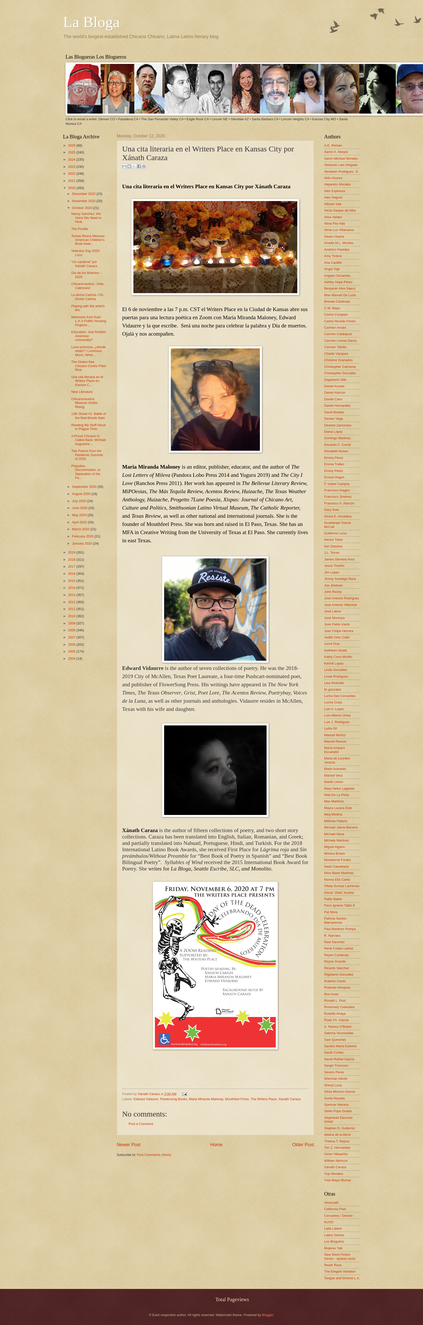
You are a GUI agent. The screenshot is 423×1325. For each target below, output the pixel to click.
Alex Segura (333, 197)
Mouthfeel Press (237, 1099)
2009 (72, 623)
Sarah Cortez (334, 1052)
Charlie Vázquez (336, 354)
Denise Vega (333, 419)
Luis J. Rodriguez (337, 722)
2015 (72, 581)
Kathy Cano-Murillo (338, 657)
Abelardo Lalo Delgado (341, 165)
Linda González (335, 670)
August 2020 (81, 494)
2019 (72, 552)
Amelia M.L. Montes (338, 243)
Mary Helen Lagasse (339, 788)
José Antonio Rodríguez (341, 598)
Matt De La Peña (336, 795)
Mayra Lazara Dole (338, 808)
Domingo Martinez (337, 438)
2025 (72, 152)
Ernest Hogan (334, 477)
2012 (72, 602)
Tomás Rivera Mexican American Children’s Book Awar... (87, 240)
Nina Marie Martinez (339, 873)
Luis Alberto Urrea (337, 715)
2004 (72, 658)
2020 (72, 188)
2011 (72, 609)
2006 (72, 644)
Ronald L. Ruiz (335, 1000)
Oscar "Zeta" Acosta (339, 893)
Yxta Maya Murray (337, 1180)
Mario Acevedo (335, 769)
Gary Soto (331, 510)
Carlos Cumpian (336, 314)
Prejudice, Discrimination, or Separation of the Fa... (85, 472)
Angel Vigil (332, 269)
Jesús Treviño (334, 566)
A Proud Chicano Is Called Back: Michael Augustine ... (88, 440)
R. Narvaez (332, 935)
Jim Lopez (331, 572)
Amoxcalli (331, 1203)
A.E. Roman (333, 145)
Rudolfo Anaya (335, 1013)
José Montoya (334, 618)
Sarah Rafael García (339, 1059)
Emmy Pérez (333, 471)
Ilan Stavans (333, 546)
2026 (72, 145)
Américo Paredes (337, 249)
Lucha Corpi (333, 702)
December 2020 (84, 194)
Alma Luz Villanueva (339, 230)
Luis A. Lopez (334, 709)
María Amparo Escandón (334, 750)
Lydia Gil (330, 728)
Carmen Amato (335, 327)
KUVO (329, 1222)
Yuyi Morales (333, 1174)
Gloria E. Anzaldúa (338, 516)
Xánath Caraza (149, 1094)
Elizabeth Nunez (336, 451)
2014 (72, 588)
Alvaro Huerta (334, 236)
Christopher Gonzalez (340, 373)
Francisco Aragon (337, 490)
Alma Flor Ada (334, 223)
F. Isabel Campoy (337, 484)
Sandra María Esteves (340, 1046)
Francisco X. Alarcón (339, 503)
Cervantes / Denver (338, 1216)
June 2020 (80, 508)
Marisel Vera (333, 775)
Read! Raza (333, 1265)
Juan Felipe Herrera (338, 631)
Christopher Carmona (340, 367)
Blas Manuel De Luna (340, 295)
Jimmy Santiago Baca (340, 579)
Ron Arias (331, 994)
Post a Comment (141, 1124)
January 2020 (82, 543)
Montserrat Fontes (337, 860)
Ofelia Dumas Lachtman (341, 886)
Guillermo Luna (335, 533)
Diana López (333, 432)
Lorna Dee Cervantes (339, 696)
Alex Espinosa (334, 191)
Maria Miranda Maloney (206, 1099)
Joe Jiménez (333, 585)
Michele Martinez (336, 840)
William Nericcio (336, 1161)
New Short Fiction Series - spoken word (339, 1256)
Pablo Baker (333, 899)
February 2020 (83, 536)
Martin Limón (333, 782)
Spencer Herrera (336, 1105)
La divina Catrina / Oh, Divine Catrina (87, 297)
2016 (72, 574)
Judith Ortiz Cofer (337, 637)
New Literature (82, 392)
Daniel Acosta (334, 386)
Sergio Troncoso (336, 1065)
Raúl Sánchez (334, 942)
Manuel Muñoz (335, 735)
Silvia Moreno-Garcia (339, 1092)
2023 (72, 167)
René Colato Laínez (338, 948)
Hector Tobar (333, 540)
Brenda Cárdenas (337, 301)
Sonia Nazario (334, 1098)
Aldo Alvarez (333, 178)
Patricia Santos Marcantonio (335, 920)
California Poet (335, 1209)
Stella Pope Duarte (338, 1111)
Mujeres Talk (333, 1248)
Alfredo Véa (332, 204)
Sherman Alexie (335, 1078)
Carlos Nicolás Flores (339, 321)
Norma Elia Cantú (337, 879)
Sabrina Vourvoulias (339, 1033)
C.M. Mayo (332, 308)
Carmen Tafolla (335, 347)
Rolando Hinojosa (337, 987)
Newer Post (129, 1144)
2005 (72, 651)
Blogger (267, 1315)
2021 (72, 181)
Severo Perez (334, 1072)
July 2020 (79, 501)
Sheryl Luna (333, 1085)
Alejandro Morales (337, 184)
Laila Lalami (333, 1228)
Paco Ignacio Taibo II (339, 905)
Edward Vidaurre (146, 1099)
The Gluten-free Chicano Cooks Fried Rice (88, 366)
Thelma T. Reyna (336, 1141)
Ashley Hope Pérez (338, 282)
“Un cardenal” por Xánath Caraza (84, 264)
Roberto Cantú (335, 981)
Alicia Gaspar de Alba (340, 210)
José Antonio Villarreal (340, 605)
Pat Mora (330, 912)
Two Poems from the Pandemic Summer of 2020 (87, 455)
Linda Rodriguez (336, 676)
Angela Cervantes (337, 276)
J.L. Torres (332, 553)
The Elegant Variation (340, 1271)
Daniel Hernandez (337, 405)
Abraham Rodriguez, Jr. (341, 171)
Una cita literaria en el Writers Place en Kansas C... (87, 381)
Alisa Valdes (333, 217)
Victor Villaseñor (336, 1154)
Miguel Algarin (334, 847)
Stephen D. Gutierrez (339, 1128)
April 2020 (80, 522)
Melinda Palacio (335, 821)
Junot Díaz (332, 644)
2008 (72, 630)
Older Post (303, 1144)
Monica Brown (334, 853)
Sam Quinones (335, 1040)
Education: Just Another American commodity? (88, 336)
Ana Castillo (333, 262)
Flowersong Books (173, 1099)
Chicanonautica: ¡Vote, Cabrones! (87, 286)
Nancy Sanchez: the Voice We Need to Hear (86, 218)
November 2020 (84, 201)
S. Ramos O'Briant (337, 1027)
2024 (72, 159)
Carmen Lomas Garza (340, 341)
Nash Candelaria (336, 866)
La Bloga (91, 22)
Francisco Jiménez (338, 497)
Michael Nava (334, 834)
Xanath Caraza (290, 1099)
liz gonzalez (332, 689)
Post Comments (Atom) (154, 1155)
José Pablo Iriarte (337, 624)
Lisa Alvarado (334, 683)
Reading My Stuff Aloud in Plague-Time (88, 427)
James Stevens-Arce (339, 559)
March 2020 (81, 529)
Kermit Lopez (334, 663)
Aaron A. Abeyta (336, 152)
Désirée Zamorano (338, 425)
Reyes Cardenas (336, 955)
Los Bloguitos (334, 1241)
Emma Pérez (333, 458)
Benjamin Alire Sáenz (339, 288)
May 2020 (79, 515)
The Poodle (79, 229)
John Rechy (333, 592)
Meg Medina (333, 814)
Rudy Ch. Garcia (336, 1020)
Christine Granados (338, 360)
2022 (72, 173)
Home (216, 1144)
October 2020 (82, 208)
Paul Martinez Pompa (340, 929)
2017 (72, 566)
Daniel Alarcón (334, 392)
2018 (72, 559)
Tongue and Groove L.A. (342, 1278)
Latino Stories (334, 1235)
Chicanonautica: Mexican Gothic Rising (84, 403)
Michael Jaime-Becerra (341, 827)
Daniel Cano (333, 399)
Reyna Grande (335, 961)
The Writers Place (264, 1099)
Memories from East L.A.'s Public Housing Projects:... (88, 321)
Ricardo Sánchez (336, 968)
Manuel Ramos (335, 741)
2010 (72, 616)
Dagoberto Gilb (335, 380)
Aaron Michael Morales (341, 158)
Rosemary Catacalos (339, 1007)
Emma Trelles (334, 464)
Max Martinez (334, 801)
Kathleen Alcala (335, 650)
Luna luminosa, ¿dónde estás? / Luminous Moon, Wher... (88, 351)
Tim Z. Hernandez (337, 1148)
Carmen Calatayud (338, 334)
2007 (72, 637)
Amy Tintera (333, 256)
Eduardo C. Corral (337, 445)
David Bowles (334, 412)
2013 (72, 595)
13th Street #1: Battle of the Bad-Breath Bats (88, 415)
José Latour (332, 611)
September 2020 (84, 487)
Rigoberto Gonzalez (338, 974)
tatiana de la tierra (337, 1134)
